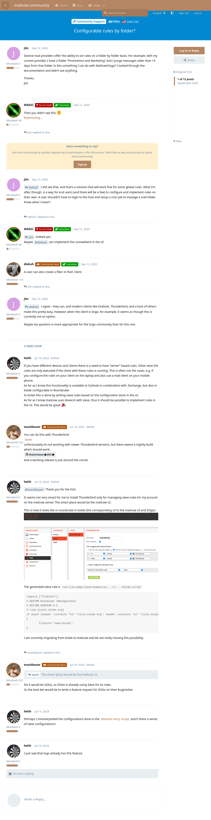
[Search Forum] (125, 13)
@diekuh (41, 242)
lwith (35, 674)
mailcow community (31, 5)
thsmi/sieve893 (40, 454)
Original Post (182, 72)
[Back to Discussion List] (5, 5)
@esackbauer (34, 489)
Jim (31, 237)
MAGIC (33, 187)
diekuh (34, 307)
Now (177, 141)
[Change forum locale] (159, 13)
